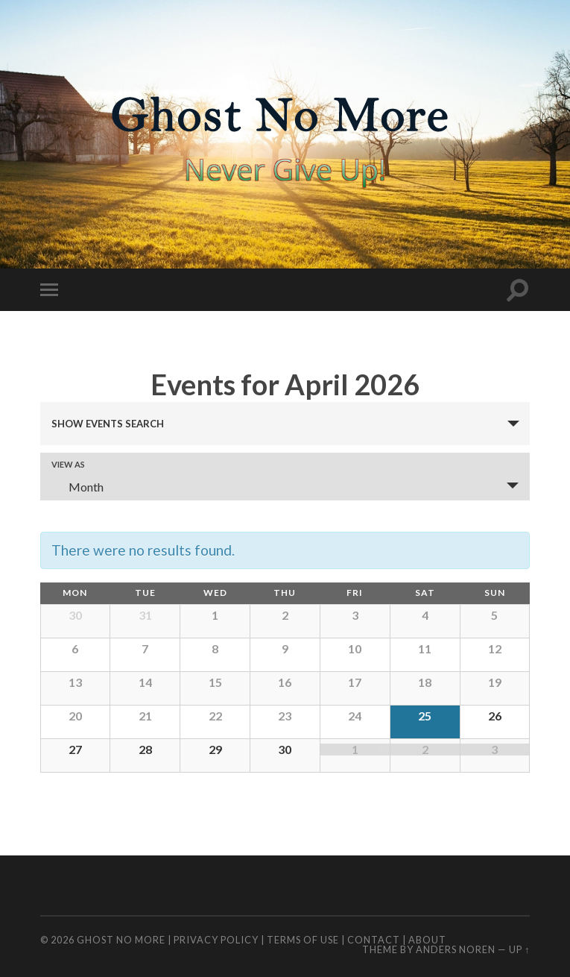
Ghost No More (121, 940)
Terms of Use (303, 940)
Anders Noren (455, 949)
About (427, 940)
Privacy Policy (216, 940)
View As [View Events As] (68, 464)
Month (77, 487)
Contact (373, 940)
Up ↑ (519, 949)
